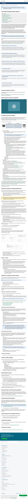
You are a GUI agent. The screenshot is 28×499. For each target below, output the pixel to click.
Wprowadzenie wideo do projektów (6, 15)
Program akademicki (4, 485)
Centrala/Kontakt (4, 489)
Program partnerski (4, 486)
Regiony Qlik (3, 477)
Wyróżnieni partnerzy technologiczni (6, 475)
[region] (14, 496)
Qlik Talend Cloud (4, 458)
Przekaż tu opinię (4, 438)
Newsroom (3, 488)
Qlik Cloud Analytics (4, 462)
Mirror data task (9, 57)
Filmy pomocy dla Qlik (5, 447)
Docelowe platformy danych (5, 14)
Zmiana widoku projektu (5, 19)
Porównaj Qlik (3, 474)
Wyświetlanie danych (4, 20)
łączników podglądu (16, 35)
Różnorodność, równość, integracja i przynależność (8, 484)
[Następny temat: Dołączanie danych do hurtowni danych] (20, 441)
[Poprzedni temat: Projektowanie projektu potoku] (7, 441)
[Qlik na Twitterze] (22, 493)
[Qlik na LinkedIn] (24, 493)
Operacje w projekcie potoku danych (6, 18)
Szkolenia (3, 449)
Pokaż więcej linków (5, 22)
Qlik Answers (3, 463)
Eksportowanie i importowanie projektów (7, 21)
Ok (23, 495)
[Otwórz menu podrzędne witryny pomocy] (1, 3)
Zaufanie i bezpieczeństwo (5, 470)
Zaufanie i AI (3, 472)
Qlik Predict (3, 464)
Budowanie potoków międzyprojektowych (7, 17)
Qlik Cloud (4, 3)
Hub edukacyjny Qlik (4, 450)
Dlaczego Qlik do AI (4, 473)
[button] (14, 106)
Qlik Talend (3, 457)
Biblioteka (3, 452)
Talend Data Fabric (4, 459)
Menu (27, 1)
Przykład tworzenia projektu (5, 16)
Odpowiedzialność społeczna (6, 483)
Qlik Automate (4, 465)
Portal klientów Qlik (4, 451)
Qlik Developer (4, 448)
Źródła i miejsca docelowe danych (6, 476)
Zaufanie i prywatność (5, 471)
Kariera (3, 487)
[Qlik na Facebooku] (25, 493)
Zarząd (3, 482)
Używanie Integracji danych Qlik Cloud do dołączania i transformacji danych (12, 429)
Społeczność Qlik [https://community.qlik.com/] (18, 493)
